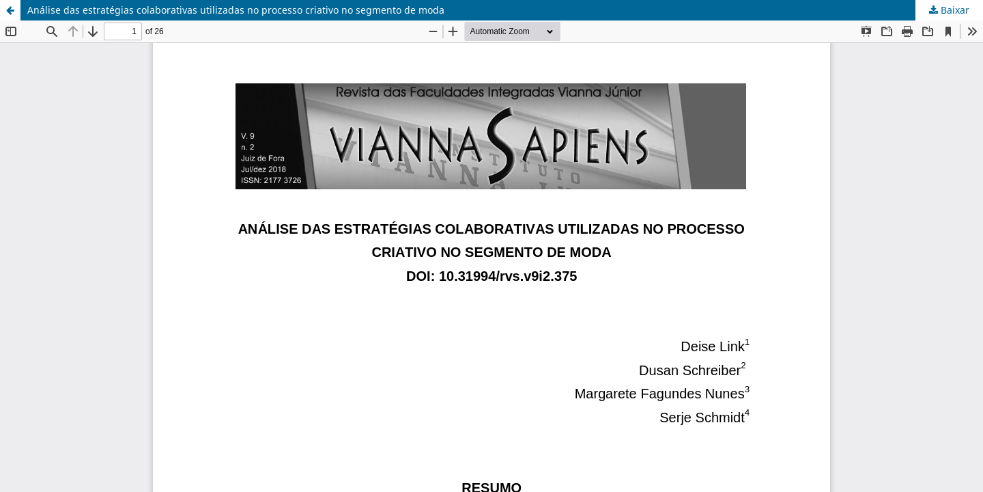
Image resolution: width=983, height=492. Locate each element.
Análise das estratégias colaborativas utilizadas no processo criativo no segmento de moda (235, 9)
